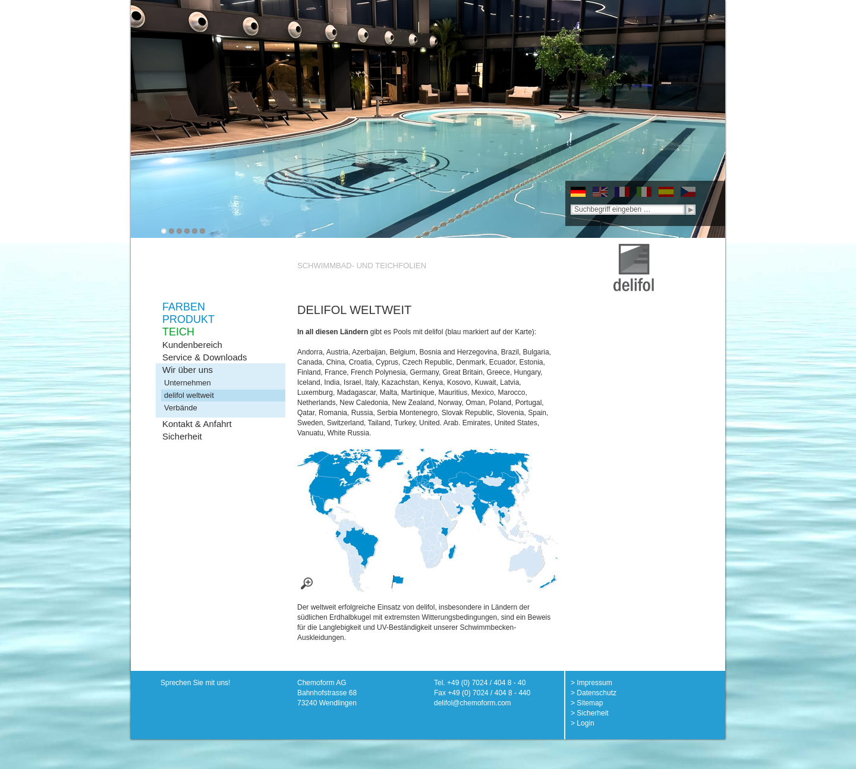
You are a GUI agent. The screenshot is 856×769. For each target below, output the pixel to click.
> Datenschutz (593, 693)
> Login (582, 723)
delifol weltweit (189, 395)
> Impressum (591, 683)
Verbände (180, 407)
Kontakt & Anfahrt (197, 424)
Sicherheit (182, 436)
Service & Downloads (204, 357)
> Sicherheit (590, 713)
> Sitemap (587, 703)
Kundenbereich (192, 345)
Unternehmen (187, 382)
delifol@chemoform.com (472, 703)
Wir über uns (187, 370)
